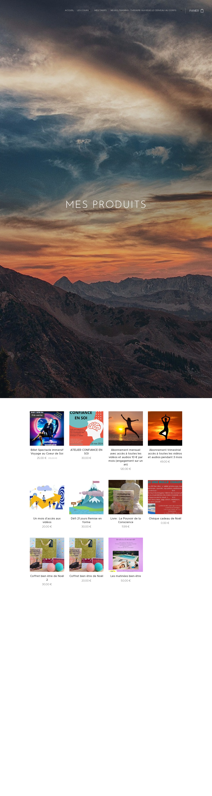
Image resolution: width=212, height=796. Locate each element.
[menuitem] (126, 11)
